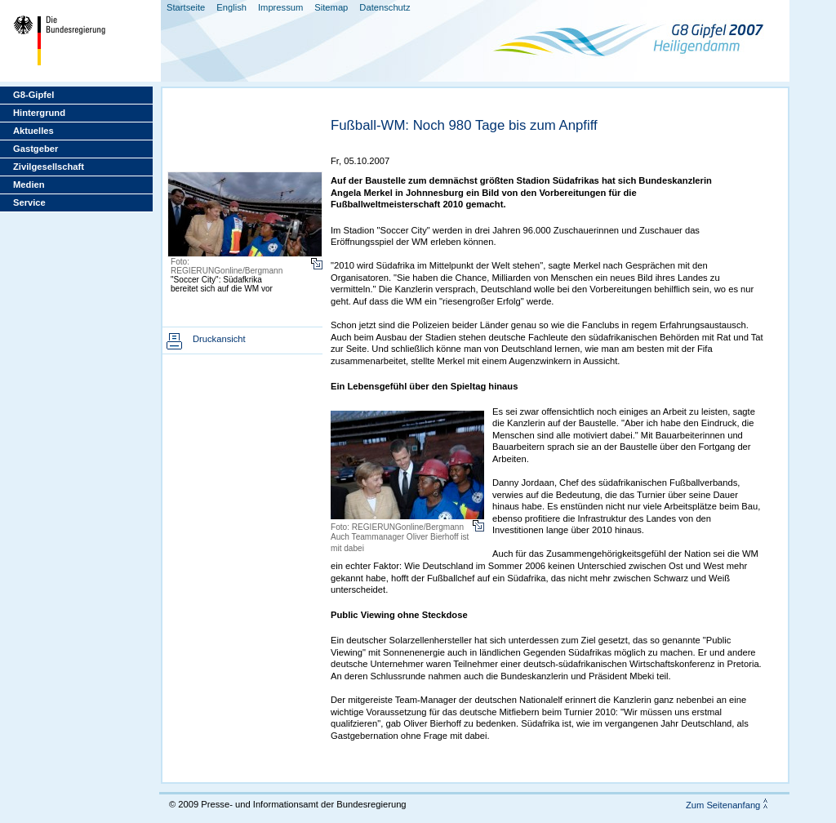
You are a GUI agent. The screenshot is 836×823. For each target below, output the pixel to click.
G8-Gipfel (33, 95)
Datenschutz (384, 7)
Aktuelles (33, 131)
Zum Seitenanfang (723, 805)
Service (29, 202)
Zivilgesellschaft (48, 166)
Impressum (280, 7)
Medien (29, 184)
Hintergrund (39, 113)
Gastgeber (35, 148)
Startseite (186, 7)
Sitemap (331, 7)
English (231, 7)
